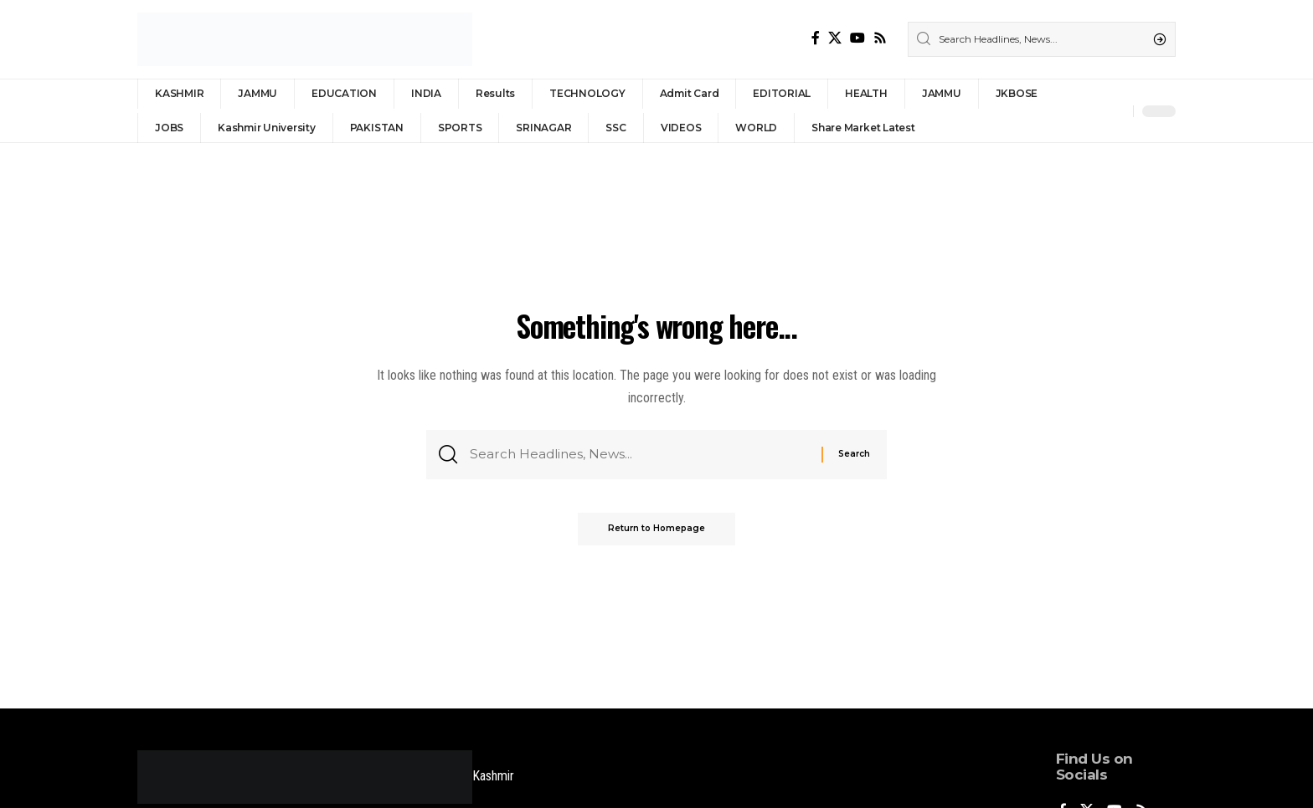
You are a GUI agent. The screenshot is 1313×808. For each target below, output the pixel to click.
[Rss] (880, 38)
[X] (835, 38)
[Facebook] (815, 38)
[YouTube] (857, 38)
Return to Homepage (656, 531)
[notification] (1116, 111)
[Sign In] (1084, 111)
